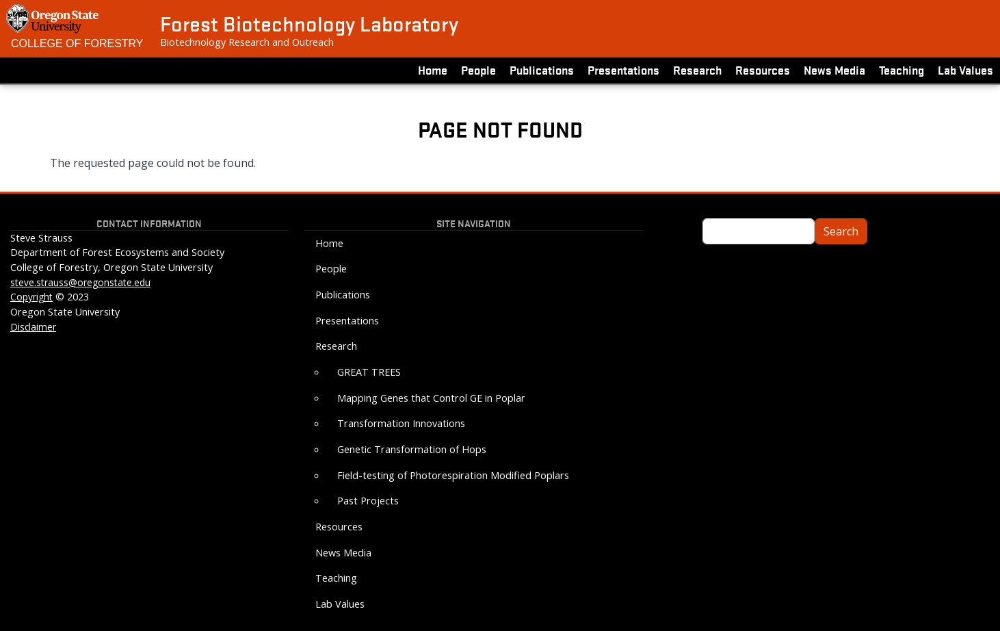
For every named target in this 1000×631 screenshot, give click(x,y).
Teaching (901, 69)
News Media (834, 69)
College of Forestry (77, 43)
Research (697, 69)
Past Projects (368, 500)
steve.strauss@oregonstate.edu (80, 282)
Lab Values (965, 69)
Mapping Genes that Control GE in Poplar (431, 397)
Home (432, 69)
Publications (542, 69)
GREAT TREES (369, 371)
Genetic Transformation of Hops (411, 449)
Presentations (623, 69)
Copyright (31, 296)
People (478, 69)
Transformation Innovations (401, 423)
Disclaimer (33, 326)
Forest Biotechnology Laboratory (309, 23)
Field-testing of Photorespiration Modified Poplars (453, 475)
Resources (762, 69)
